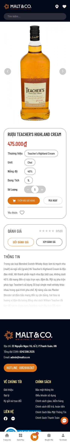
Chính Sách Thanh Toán (47, 417)
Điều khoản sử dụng (45, 395)
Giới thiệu (8, 389)
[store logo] (17, 6)
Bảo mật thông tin (44, 389)
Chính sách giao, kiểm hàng (49, 401)
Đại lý (6, 395)
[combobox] (35, 16)
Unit (10, 162)
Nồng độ (13, 171)
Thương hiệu (15, 153)
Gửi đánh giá (21, 242)
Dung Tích (13, 180)
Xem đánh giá (49, 242)
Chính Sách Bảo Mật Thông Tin (50, 412)
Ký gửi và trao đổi (12, 401)
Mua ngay (53, 200)
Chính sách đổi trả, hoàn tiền (50, 406)
